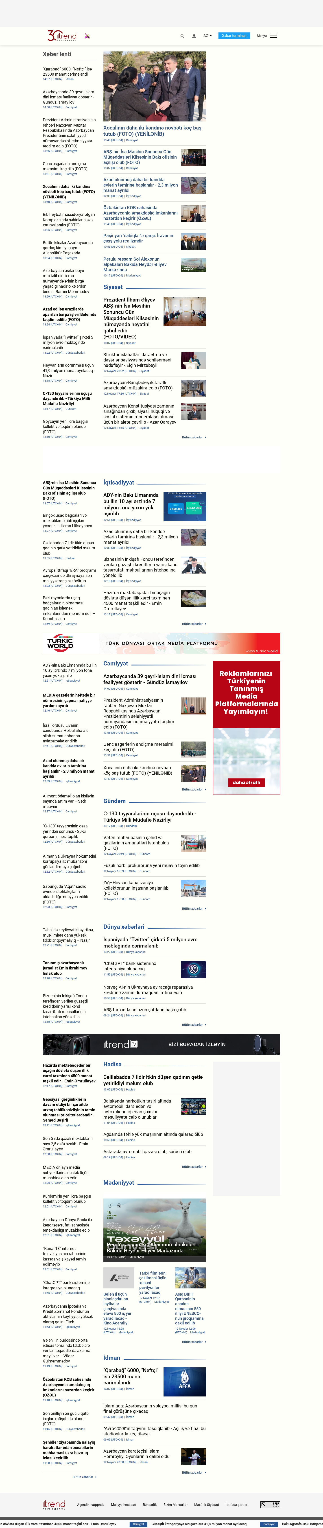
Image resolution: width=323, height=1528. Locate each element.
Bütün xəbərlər (192, 437)
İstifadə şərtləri (237, 1505)
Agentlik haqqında (90, 1505)
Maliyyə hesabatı (123, 1505)
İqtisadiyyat (118, 482)
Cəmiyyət (115, 663)
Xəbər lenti (57, 54)
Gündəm (114, 801)
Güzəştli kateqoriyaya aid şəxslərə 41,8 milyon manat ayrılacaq (213, 1524)
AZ (205, 36)
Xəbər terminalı (234, 36)
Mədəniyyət (118, 1182)
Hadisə (112, 1064)
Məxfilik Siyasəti (206, 1505)
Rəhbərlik (150, 1505)
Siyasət (113, 287)
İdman (111, 1357)
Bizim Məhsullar (176, 1505)
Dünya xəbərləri (123, 926)
